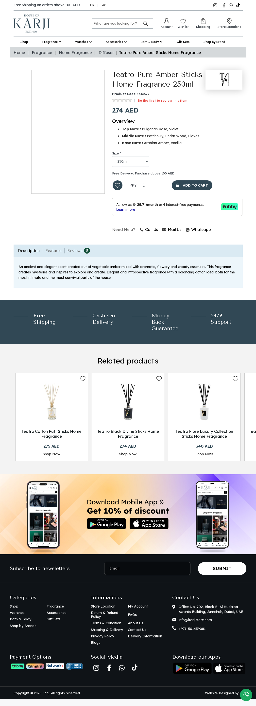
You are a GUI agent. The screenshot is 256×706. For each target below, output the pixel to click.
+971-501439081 (192, 635)
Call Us (149, 230)
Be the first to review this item (162, 100)
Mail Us (171, 230)
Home (19, 52)
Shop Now (51, 456)
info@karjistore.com (195, 627)
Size (115, 153)
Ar (103, 5)
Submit (222, 575)
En (92, 5)
